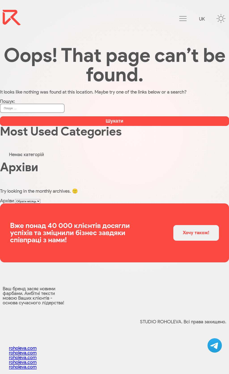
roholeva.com (23, 348)
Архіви (7, 200)
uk (202, 19)
